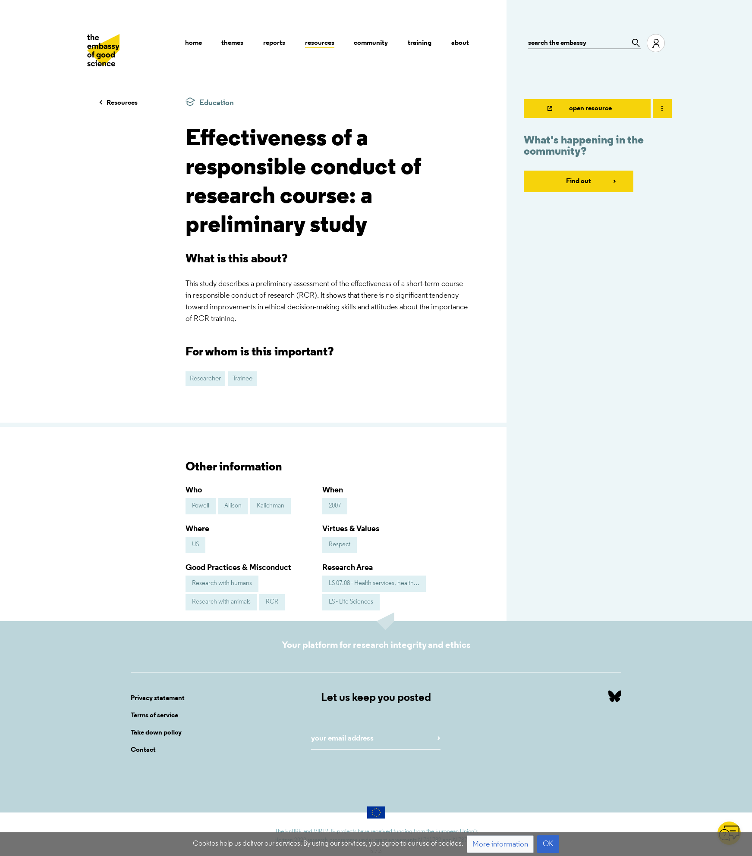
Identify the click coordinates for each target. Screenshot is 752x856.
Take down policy (156, 732)
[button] (500, 844)
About (460, 43)
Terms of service (154, 715)
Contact (143, 750)
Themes (232, 43)
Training (419, 43)
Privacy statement (158, 698)
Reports (274, 43)
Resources (319, 43)
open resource (590, 108)
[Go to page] (633, 42)
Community (371, 43)
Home (193, 43)
